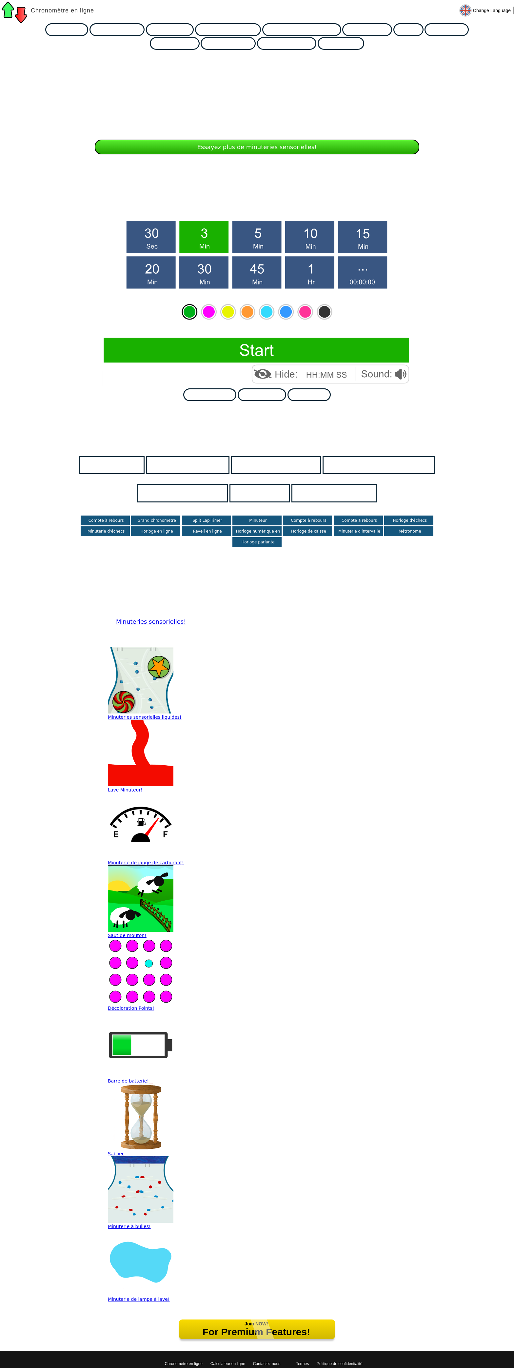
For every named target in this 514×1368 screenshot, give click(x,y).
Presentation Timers (291, 43)
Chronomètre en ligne (62, 10)
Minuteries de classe (195, 464)
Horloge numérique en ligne (258, 533)
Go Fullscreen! (266, 395)
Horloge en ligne (157, 531)
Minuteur (258, 520)
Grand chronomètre (156, 520)
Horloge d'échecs (410, 520)
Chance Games (179, 43)
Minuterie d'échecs (106, 531)
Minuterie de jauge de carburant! (146, 862)
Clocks (413, 29)
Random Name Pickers (233, 29)
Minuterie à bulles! (129, 1226)
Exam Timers (451, 29)
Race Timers (71, 29)
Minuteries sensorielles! (151, 621)
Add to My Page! (214, 395)
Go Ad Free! (313, 395)
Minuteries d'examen (341, 493)
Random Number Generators (306, 29)
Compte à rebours (106, 520)
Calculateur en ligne (227, 1363)
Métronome (410, 531)
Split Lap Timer (207, 520)
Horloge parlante (257, 542)
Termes (302, 1363)
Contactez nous (266, 1363)
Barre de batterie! (128, 1081)
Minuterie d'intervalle (359, 531)
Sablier (116, 1153)
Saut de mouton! (127, 935)
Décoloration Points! (131, 1008)
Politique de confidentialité (339, 1363)
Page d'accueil (119, 464)
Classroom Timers (122, 29)
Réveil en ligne (207, 531)
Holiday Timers (174, 29)
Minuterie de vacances (283, 464)
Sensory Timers (372, 29)
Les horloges (267, 493)
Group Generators (233, 43)
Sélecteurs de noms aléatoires (386, 464)
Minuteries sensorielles (190, 493)
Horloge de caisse (308, 531)
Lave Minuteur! (125, 789)
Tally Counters (345, 43)
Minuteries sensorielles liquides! (145, 717)
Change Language (492, 10)
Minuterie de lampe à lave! (139, 1299)
